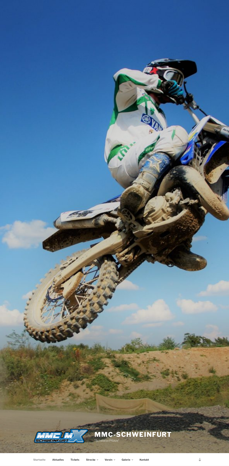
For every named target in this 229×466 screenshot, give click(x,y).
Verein (110, 459)
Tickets (74, 459)
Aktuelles (58, 459)
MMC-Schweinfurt (133, 434)
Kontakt (144, 459)
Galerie (128, 459)
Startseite (39, 459)
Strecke (92, 459)
